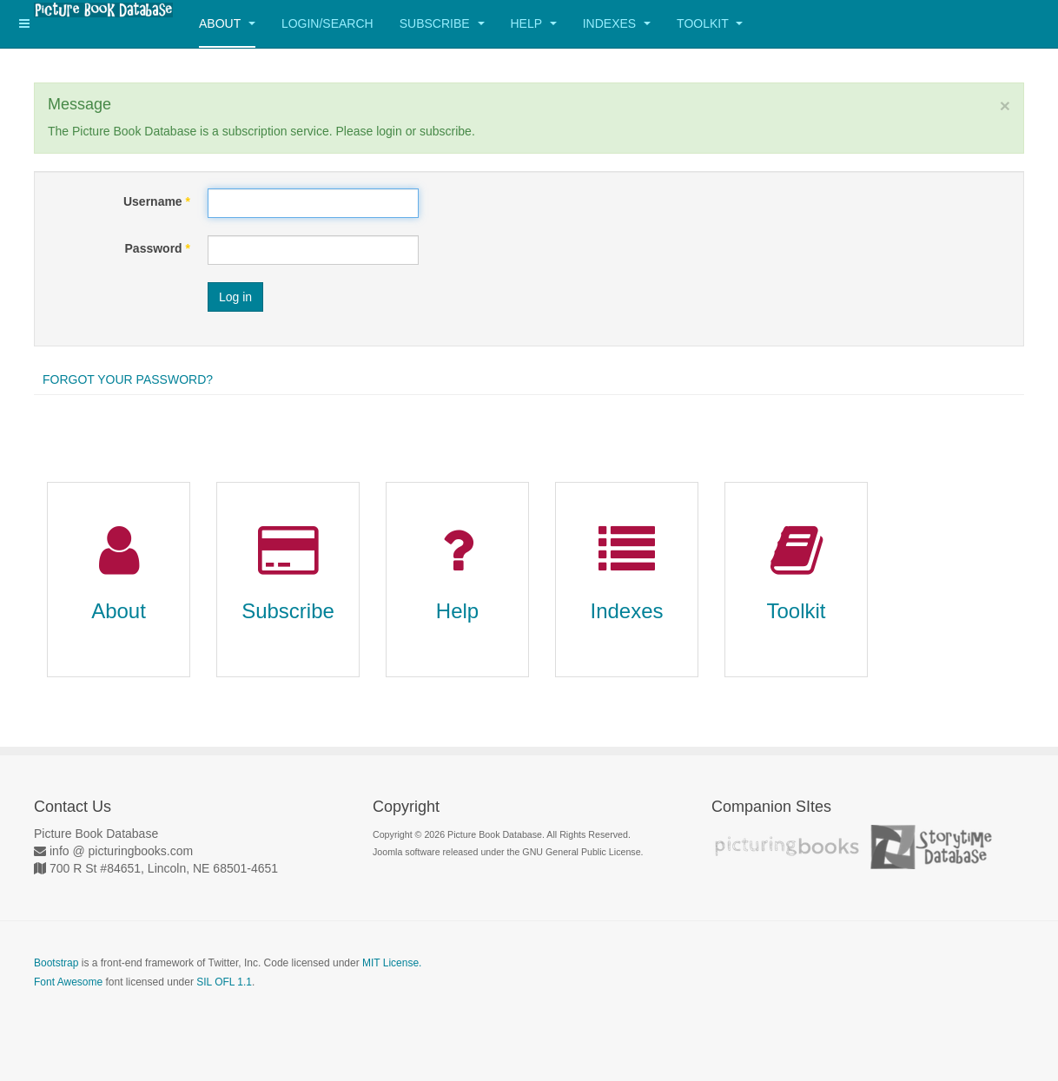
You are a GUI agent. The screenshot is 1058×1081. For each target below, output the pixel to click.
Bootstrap (56, 963)
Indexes (617, 23)
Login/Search (327, 23)
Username (156, 201)
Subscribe (442, 23)
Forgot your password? (128, 379)
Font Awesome (68, 982)
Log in (235, 297)
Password (157, 248)
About (227, 23)
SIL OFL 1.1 (224, 982)
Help (534, 23)
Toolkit (710, 23)
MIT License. (391, 963)
